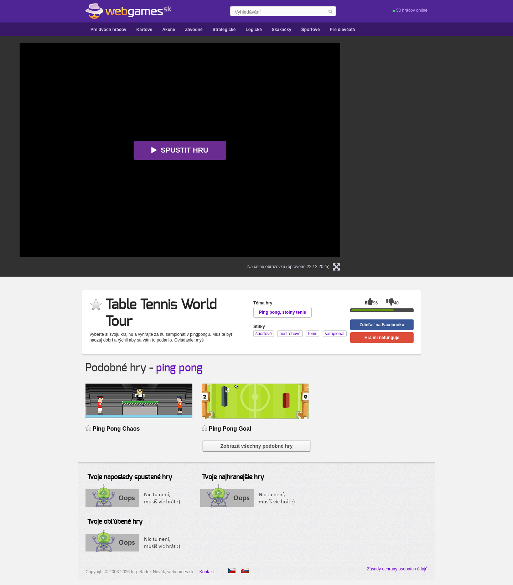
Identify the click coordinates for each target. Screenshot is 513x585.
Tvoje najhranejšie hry (233, 477)
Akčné (168, 29)
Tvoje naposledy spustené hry (129, 477)
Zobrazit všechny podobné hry (256, 446)
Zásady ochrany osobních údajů (397, 568)
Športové (310, 29)
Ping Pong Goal (230, 429)
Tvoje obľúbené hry (114, 522)
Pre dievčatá (342, 29)
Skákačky (281, 29)
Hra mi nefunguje (381, 337)
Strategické (224, 29)
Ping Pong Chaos (116, 429)
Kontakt (207, 571)
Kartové (144, 29)
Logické (253, 29)
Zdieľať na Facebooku (381, 324)
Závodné (193, 29)
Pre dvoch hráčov (108, 29)
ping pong (179, 368)
